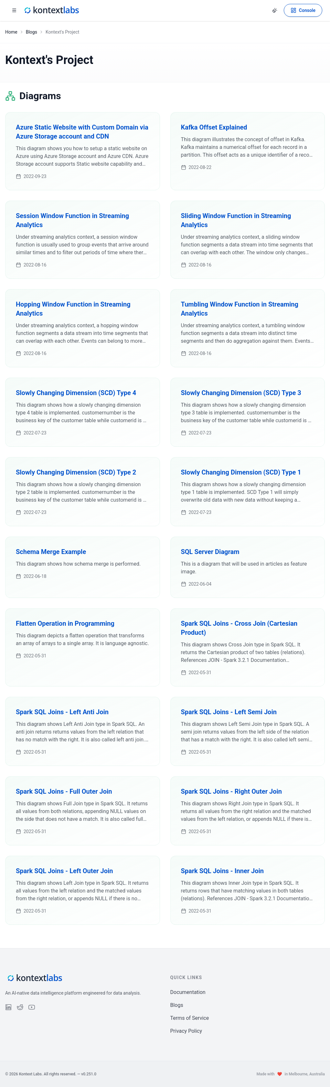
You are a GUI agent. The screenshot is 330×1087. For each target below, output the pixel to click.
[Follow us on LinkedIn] (8, 1007)
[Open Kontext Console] (303, 10)
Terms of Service (189, 1018)
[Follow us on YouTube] (31, 1007)
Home (11, 32)
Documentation (188, 992)
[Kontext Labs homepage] (51, 10)
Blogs (31, 32)
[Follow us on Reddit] (20, 1007)
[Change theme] (274, 10)
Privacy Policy (186, 1031)
